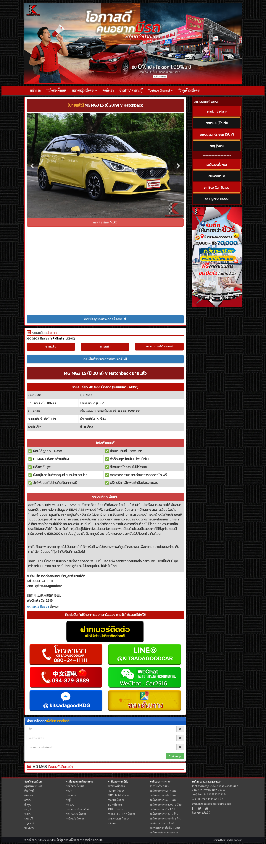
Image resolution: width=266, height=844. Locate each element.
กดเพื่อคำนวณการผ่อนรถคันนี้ (105, 359)
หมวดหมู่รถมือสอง (84, 90)
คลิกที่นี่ (206, 812)
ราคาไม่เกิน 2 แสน (159, 786)
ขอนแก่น (29, 827)
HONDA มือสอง (116, 790)
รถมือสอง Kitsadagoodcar (206, 781)
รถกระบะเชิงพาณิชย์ (77, 809)
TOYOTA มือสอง (116, 786)
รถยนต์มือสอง (71, 839)
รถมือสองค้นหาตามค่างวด (164, 832)
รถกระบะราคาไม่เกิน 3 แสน (165, 827)
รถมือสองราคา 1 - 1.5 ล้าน (164, 809)
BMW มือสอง (115, 804)
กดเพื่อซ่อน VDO (105, 222)
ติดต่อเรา (108, 90)
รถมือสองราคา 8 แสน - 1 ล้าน (165, 804)
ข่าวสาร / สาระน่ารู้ (131, 90)
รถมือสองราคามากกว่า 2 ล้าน (165, 818)
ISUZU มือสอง (115, 809)
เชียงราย (28, 795)
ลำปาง (27, 799)
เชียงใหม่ (29, 790)
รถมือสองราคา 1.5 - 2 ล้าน (164, 813)
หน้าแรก (35, 90)
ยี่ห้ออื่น (112, 823)
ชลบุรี (27, 809)
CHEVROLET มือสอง (118, 818)
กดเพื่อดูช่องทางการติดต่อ (105, 319)
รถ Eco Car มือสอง (76, 813)
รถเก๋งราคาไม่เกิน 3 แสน (162, 823)
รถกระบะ (71, 795)
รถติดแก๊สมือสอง (75, 818)
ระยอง (27, 813)
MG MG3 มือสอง (38, 606)
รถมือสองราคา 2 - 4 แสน (163, 790)
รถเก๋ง (69, 790)
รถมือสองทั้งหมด (56, 90)
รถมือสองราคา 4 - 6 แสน (163, 795)
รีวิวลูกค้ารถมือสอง (189, 90)
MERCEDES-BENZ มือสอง (121, 813)
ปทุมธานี (29, 823)
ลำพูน (27, 804)
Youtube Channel (160, 90)
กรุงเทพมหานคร (33, 786)
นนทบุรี (28, 818)
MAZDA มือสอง (116, 799)
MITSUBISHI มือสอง (118, 795)
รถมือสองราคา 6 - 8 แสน (163, 799)
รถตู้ (68, 799)
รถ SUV (70, 804)
